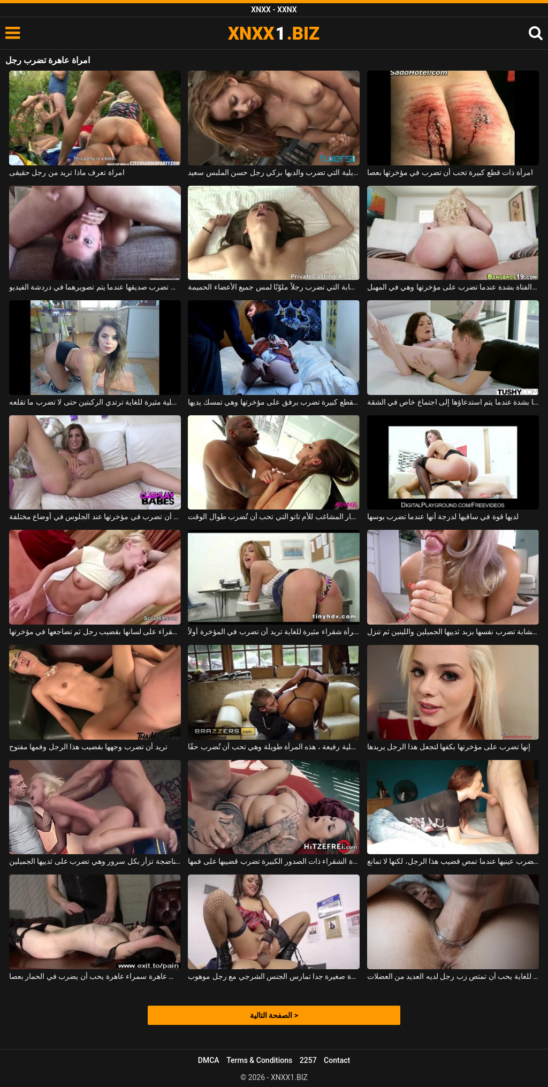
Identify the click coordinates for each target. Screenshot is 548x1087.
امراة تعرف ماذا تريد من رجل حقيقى (67, 172)
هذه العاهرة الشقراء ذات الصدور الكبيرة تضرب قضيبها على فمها (274, 861)
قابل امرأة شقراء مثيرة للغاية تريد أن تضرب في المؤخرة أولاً (274, 631)
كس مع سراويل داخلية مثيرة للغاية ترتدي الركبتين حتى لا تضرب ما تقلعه (95, 402)
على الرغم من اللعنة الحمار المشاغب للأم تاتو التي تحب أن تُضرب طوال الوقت (274, 516)
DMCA (208, 1060)
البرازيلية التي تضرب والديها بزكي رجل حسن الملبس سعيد (274, 172)
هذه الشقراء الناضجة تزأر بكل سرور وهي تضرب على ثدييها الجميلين (95, 861)
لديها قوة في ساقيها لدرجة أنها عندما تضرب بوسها (443, 516)
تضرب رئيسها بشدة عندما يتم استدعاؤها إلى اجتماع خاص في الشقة (453, 402)
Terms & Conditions (259, 1060)
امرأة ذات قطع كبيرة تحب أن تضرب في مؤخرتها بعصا (450, 172)
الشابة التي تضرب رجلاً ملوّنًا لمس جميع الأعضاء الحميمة (274, 287)
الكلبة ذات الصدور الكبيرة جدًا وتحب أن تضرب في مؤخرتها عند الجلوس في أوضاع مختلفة (95, 516)
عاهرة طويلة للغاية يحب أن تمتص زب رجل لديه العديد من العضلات (453, 976)
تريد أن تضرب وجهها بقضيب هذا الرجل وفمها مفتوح (88, 746)
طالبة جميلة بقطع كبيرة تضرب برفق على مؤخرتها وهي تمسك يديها (274, 402)
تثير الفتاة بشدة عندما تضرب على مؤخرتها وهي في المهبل (453, 287)
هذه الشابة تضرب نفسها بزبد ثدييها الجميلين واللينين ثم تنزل (453, 631)
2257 (308, 1060)
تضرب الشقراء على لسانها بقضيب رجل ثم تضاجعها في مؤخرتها (95, 631)
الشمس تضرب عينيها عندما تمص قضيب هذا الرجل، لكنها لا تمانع (453, 861)
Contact (337, 1060)
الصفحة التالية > (274, 1015)
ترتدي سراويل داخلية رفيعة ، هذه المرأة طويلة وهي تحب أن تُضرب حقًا (274, 746)
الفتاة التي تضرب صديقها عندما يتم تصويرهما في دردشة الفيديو (95, 287)
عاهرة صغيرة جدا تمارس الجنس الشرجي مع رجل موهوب (274, 976)
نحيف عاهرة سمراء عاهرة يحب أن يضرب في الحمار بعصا (95, 976)
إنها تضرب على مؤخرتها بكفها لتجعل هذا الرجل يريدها (449, 746)
